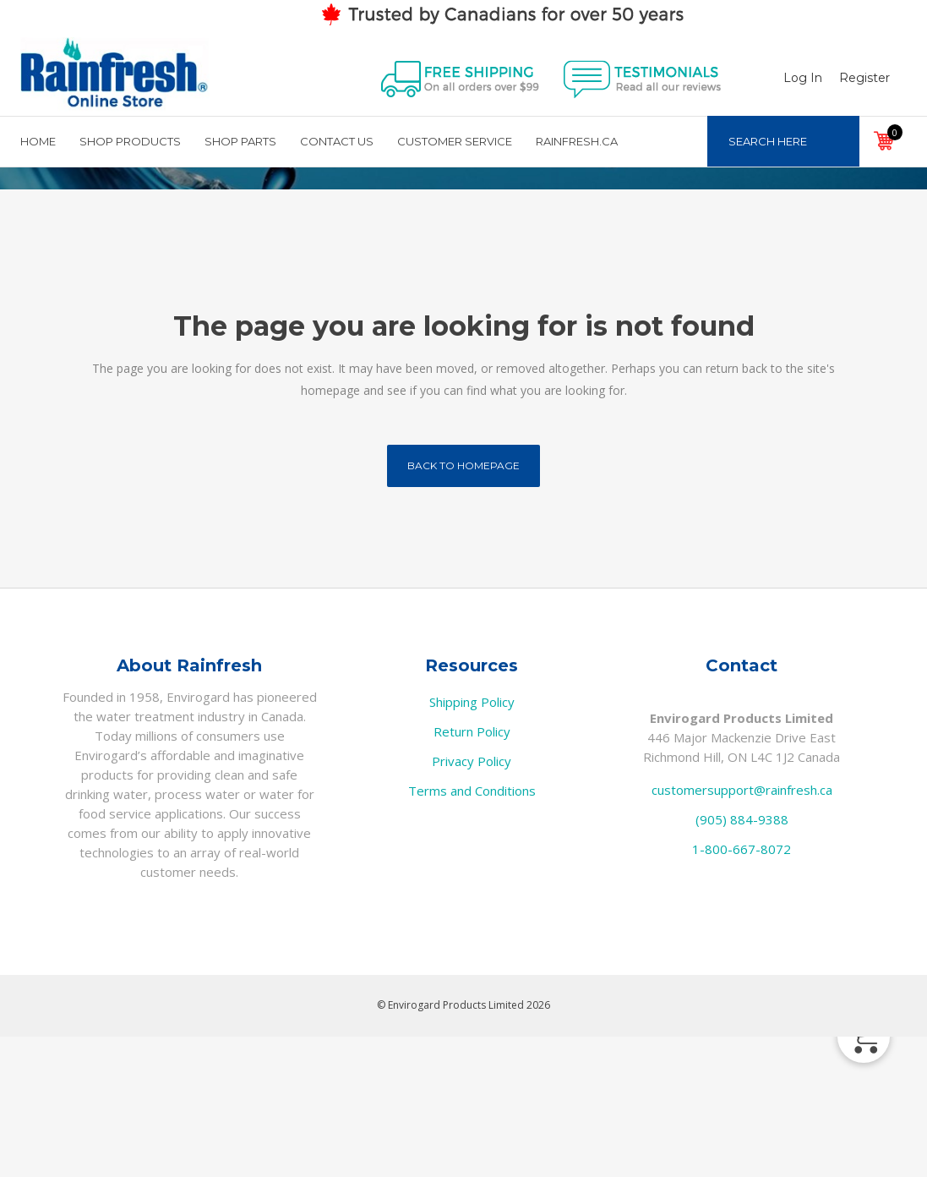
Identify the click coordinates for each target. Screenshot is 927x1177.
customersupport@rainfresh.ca (742, 930)
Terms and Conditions (472, 930)
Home (776, 246)
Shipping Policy (472, 842)
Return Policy (472, 871)
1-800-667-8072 (741, 989)
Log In (785, 77)
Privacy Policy (471, 901)
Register (846, 77)
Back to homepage (463, 605)
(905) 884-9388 (741, 959)
